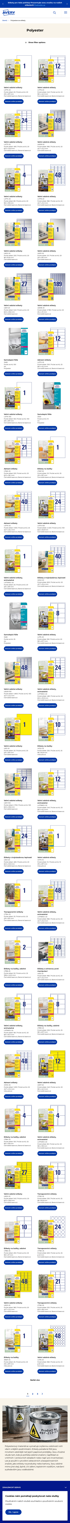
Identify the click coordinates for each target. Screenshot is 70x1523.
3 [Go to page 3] (37, 1394)
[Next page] (42, 1394)
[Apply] (54, 13)
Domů (4, 20)
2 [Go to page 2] (32, 1394)
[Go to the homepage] (8, 13)
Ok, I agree (13, 1512)
